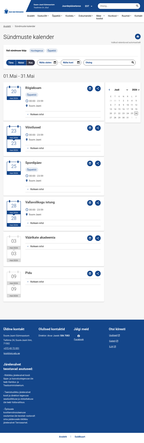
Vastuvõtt (43, 17)
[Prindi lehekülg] (138, 36)
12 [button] (136, 105)
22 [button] (119, 113)
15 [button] (119, 109)
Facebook (79, 337)
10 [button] (128, 105)
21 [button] (115, 113)
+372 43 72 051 (11, 348)
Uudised (113, 335)
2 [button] (123, 101)
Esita (132, 62)
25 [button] (132, 113)
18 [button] (132, 109)
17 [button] (128, 109)
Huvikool (113, 17)
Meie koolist (100, 17)
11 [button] (132, 105)
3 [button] (127, 101)
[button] (109, 90)
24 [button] (128, 113)
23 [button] (123, 113)
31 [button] (128, 117)
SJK (111, 346)
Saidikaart (80, 436)
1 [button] (119, 101)
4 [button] (131, 101)
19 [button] (136, 109)
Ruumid (127, 17)
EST (89, 6)
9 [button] (123, 105)
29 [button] (111, 101)
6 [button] (110, 105)
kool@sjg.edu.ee (12, 353)
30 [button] (115, 101)
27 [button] (111, 117)
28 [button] (115, 117)
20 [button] (111, 113)
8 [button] (119, 105)
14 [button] (115, 109)
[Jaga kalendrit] (90, 88)
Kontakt (138, 16)
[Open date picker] (54, 62)
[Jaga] (98, 88)
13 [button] (111, 109)
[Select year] (136, 90)
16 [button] (123, 109)
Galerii (112, 341)
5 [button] (136, 101)
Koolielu (71, 17)
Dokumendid (86, 17)
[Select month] (121, 90)
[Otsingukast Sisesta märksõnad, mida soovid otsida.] (119, 6)
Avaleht (31, 16)
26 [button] (136, 113)
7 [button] (115, 105)
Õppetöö (57, 17)
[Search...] (137, 6)
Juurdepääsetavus (71, 6)
